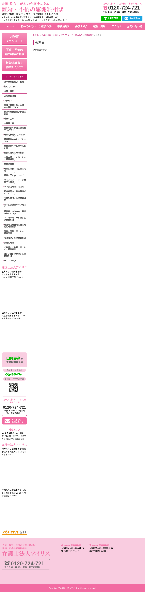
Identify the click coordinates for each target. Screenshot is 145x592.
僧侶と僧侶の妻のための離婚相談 (15, 255)
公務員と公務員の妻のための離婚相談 (15, 248)
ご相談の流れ (10, 96)
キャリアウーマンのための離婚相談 (15, 219)
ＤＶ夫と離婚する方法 (14, 187)
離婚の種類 (9, 164)
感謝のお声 (9, 118)
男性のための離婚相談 (14, 152)
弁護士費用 (9, 91)
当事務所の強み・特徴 (14, 82)
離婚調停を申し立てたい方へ (15, 140)
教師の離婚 (9, 243)
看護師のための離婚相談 (15, 238)
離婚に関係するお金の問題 (15, 170)
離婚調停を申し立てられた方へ (15, 147)
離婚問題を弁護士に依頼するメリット (15, 129)
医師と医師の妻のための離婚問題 (15, 232)
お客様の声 (9, 123)
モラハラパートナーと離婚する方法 (15, 181)
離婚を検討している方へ (15, 134)
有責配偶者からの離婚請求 (15, 199)
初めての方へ (10, 86)
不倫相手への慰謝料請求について (15, 192)
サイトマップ (10, 261)
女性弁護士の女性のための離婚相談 (15, 158)
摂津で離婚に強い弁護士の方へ (15, 113)
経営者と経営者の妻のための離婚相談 (15, 226)
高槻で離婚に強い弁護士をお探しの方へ (15, 106)
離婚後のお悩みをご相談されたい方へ (15, 212)
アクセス (8, 100)
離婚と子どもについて (14, 175)
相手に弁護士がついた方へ (15, 206)
